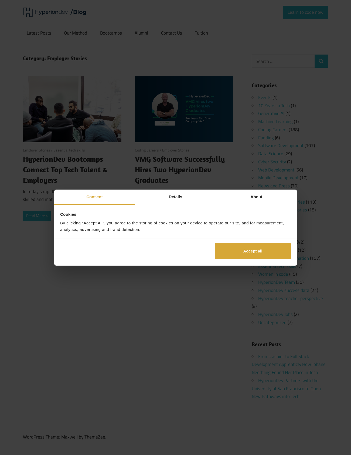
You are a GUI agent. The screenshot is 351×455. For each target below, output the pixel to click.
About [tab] (257, 196)
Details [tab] (175, 196)
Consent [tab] (94, 196)
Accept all (252, 251)
